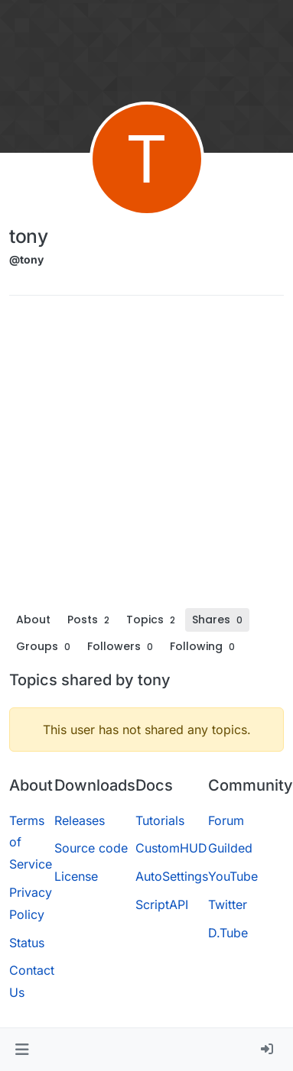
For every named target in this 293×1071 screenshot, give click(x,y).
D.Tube (228, 932)
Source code (91, 848)
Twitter (227, 904)
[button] (21, 1049)
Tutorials (159, 820)
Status (26, 942)
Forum (226, 820)
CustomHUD (171, 848)
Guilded (230, 848)
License (76, 876)
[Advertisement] (143, 457)
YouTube (233, 876)
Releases (79, 820)
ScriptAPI (161, 904)
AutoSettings (171, 876)
